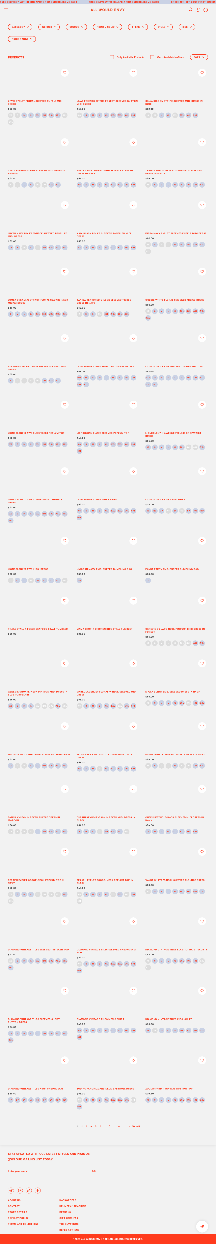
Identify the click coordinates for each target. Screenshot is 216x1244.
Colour (76, 27)
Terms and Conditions (23, 1224)
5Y (175, 511)
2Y (154, 511)
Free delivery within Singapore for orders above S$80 (38, 2)
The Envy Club (69, 1224)
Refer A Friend (69, 1230)
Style (163, 27)
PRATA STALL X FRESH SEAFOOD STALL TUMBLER (38, 629)
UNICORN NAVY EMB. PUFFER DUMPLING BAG (104, 569)
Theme (138, 27)
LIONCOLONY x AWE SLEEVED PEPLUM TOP (103, 433)
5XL (65, 115)
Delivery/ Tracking (73, 1206)
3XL (51, 115)
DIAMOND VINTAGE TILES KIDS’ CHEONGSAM (35, 1088)
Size (187, 27)
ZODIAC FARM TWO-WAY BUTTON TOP (169, 1088)
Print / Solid (107, 27)
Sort (199, 57)
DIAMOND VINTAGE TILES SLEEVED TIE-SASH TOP (38, 949)
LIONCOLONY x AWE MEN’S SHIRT (97, 499)
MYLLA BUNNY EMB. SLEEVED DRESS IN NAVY (172, 691)
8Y (188, 511)
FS (79, 580)
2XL (44, 115)
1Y (148, 511)
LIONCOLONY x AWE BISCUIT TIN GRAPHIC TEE (174, 366)
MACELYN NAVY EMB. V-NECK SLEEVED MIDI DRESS (39, 754)
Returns (65, 1212)
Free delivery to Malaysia (107, 2)
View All (134, 1126)
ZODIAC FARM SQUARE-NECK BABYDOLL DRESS (105, 1088)
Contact (14, 1206)
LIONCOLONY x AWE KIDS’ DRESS (28, 569)
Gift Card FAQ (68, 1218)
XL (37, 115)
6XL (11, 122)
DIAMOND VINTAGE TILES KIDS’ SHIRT (168, 1019)
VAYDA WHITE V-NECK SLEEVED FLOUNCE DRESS (175, 880)
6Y (181, 511)
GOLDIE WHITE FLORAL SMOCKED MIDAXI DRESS (174, 300)
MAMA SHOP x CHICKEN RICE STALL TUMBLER (105, 629)
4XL (58, 115)
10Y (195, 511)
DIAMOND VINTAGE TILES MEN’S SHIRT (100, 1019)
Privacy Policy (18, 1218)
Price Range (22, 39)
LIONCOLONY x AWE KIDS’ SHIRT (165, 499)
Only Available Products (130, 57)
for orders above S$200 (142, 2)
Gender (49, 27)
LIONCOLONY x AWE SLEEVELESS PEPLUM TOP (36, 433)
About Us (14, 1200)
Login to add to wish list (65, 73)
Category (20, 27)
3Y (161, 511)
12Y (202, 511)
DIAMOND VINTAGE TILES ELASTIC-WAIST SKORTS (176, 949)
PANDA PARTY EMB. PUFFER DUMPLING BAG (172, 569)
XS (10, 115)
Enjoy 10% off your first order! (193, 2)
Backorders (67, 1200)
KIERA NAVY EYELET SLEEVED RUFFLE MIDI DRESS (175, 233)
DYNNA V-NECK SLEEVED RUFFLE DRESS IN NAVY (175, 754)
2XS (79, 378)
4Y (168, 511)
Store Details (17, 1212)
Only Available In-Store (170, 57)
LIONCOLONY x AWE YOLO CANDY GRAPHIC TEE (105, 366)
